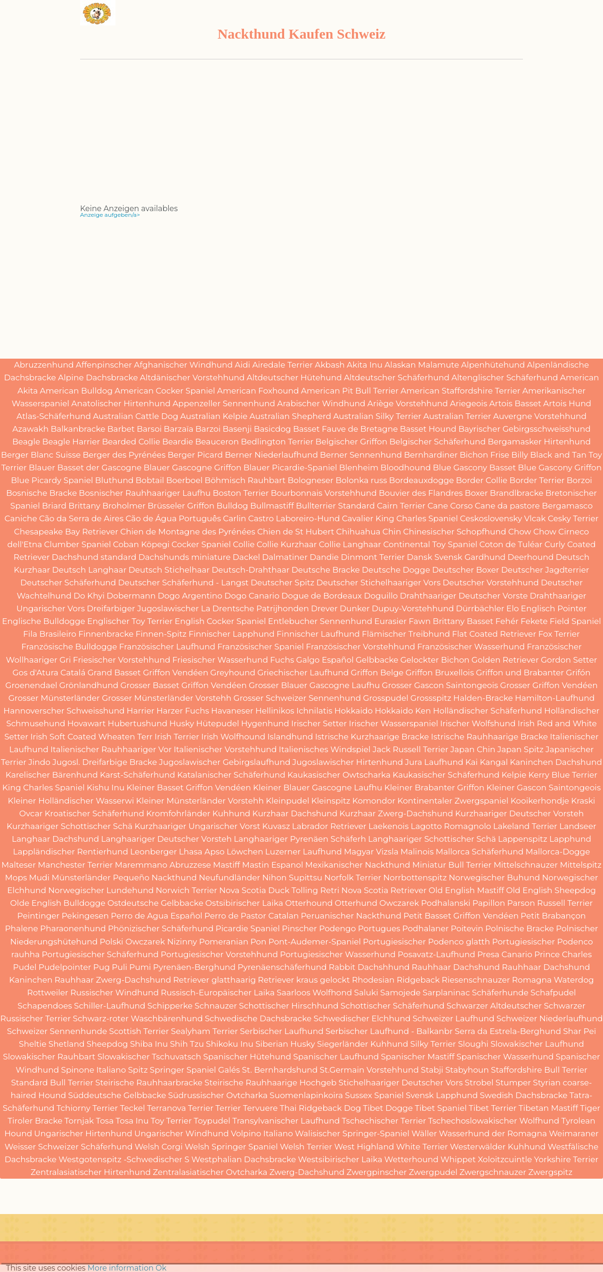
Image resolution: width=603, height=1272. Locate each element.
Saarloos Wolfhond (314, 992)
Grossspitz (430, 698)
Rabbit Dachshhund (369, 967)
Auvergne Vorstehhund (540, 416)
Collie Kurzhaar (287, 544)
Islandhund (290, 736)
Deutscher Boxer (465, 569)
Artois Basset (515, 403)
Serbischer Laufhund (281, 1031)
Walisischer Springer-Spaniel (352, 1133)
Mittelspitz (581, 865)
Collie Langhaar (350, 544)
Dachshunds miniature (185, 557)
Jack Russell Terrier (410, 749)
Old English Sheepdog (551, 890)
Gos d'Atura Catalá (48, 672)
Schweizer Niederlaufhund (550, 1018)
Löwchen (245, 851)
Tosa (105, 1120)
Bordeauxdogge (421, 480)
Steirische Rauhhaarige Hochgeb (270, 1082)
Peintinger (38, 915)
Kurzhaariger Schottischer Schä (69, 826)
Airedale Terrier (282, 364)
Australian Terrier (457, 416)
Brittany (84, 505)
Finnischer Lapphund (231, 634)
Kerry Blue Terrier (562, 775)
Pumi (140, 967)
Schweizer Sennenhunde (57, 1031)
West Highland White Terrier (391, 1146)
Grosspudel (385, 698)
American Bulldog (76, 390)
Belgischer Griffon (352, 441)
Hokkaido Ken (403, 710)
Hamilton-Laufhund (555, 698)
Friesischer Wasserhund (220, 660)
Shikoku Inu (229, 1044)
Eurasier (390, 621)
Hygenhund (265, 723)
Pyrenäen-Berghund (194, 967)
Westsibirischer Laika (340, 1159)
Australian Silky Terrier (377, 416)
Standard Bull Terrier (52, 1082)
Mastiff (226, 865)
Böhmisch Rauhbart (244, 480)
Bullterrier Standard (335, 505)
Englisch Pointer (554, 608)
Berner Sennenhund (361, 455)
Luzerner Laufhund (303, 851)
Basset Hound (428, 429)
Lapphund (570, 839)
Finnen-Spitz (161, 634)
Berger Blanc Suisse (41, 455)
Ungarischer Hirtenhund (83, 1133)
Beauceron (217, 441)
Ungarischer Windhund (181, 1133)
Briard (54, 505)
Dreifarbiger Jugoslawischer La (148, 608)
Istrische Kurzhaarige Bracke (372, 736)
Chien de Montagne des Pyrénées (187, 531)
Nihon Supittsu (292, 877)
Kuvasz (276, 826)
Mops (16, 877)
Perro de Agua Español (156, 915)
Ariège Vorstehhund (407, 403)
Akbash (330, 364)
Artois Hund (567, 403)
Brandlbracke (517, 493)
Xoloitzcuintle (505, 1159)
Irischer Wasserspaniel (393, 723)
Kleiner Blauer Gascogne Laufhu (317, 787)
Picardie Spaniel (247, 928)
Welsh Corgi (159, 1146)
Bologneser (310, 480)
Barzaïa (179, 429)
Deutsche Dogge (396, 569)
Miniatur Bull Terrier (451, 865)
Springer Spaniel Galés (195, 1070)
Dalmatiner (285, 557)
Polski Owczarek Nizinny (148, 941)
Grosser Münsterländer (54, 698)
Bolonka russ (361, 480)
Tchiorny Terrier (87, 1108)
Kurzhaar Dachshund (295, 813)
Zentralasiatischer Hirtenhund (91, 1172)
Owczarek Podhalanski (424, 903)
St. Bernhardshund (280, 1070)
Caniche (20, 518)
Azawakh (30, 429)
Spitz (138, 1070)
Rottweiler (47, 992)
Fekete (534, 621)
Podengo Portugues (359, 928)
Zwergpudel (433, 1172)
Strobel (479, 1082)
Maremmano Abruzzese (163, 865)
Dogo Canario (251, 595)
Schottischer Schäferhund (393, 1005)
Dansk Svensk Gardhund (456, 557)
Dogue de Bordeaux (321, 595)
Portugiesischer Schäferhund (100, 954)
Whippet (458, 1159)
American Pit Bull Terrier (350, 390)
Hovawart (86, 723)
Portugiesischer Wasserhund (338, 954)
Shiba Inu (149, 1044)
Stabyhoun (467, 1070)
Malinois (416, 851)
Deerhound (530, 557)
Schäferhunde (500, 992)
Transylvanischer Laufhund (286, 1120)
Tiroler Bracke (35, 1120)
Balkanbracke (77, 429)
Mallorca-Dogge (558, 851)
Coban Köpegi (141, 544)
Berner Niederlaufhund (271, 455)
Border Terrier (536, 480)
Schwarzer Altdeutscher (494, 1005)
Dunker (355, 608)
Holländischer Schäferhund (487, 710)
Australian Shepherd (291, 416)
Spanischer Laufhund (336, 1056)
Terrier (200, 1108)
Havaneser (232, 710)
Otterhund (356, 903)
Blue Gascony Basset (474, 467)
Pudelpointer (65, 967)
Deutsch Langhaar (89, 569)
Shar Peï (579, 1031)
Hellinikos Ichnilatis (294, 710)
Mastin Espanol (272, 865)
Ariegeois (468, 403)
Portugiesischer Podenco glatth (426, 941)
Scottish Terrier (139, 1031)
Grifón (578, 672)
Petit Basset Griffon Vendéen (461, 915)
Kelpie (513, 775)
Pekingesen (85, 915)
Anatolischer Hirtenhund (121, 403)
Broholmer (124, 505)
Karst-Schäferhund (137, 775)
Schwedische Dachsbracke (258, 1018)
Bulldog (232, 505)
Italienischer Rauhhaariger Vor (111, 749)
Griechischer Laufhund (303, 672)
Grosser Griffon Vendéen (549, 685)
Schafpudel (553, 992)
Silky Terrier (433, 1044)
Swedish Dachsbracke (523, 1095)
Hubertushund (138, 723)
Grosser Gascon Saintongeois (440, 685)
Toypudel (212, 1120)
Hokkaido (353, 710)
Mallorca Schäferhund (480, 851)
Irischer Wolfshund (477, 723)
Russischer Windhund (114, 992)
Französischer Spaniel (260, 646)
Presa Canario (504, 954)
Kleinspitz (330, 800)
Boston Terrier (240, 493)
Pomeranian (223, 941)
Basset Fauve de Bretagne (345, 429)
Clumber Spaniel (77, 544)
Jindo (39, 762)
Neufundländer (229, 877)
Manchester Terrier (75, 865)
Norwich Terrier (186, 890)
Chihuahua (358, 531)
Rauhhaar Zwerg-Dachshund (113, 980)
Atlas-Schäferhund (53, 416)
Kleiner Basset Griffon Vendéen (189, 787)
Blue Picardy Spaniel (52, 480)
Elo (512, 608)
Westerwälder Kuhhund (498, 1146)
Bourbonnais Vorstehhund (324, 493)
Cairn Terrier (401, 505)
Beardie (177, 441)
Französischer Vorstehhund (360, 646)
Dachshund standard (94, 557)
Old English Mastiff (466, 890)
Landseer (577, 826)
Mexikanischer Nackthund (357, 865)
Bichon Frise (484, 455)
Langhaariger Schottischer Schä (432, 839)
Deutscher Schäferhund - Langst (183, 582)
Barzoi (208, 429)
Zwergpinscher (377, 1172)
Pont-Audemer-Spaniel (315, 941)
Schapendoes (44, 1005)
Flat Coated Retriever (494, 634)
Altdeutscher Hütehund (294, 377)
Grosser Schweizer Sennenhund (297, 698)
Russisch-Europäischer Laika (218, 992)
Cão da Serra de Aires (81, 518)
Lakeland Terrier (525, 826)
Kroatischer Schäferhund (94, 813)
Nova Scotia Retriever (384, 890)
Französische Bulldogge (69, 646)
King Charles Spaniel (43, 787)
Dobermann (130, 595)
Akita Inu (365, 364)
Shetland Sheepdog (88, 1044)
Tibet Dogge (388, 1108)
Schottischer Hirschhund (288, 1005)
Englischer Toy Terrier (129, 621)
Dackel (246, 557)
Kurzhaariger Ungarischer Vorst (197, 826)
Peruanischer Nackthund (351, 915)
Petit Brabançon (553, 915)
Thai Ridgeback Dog (320, 1108)
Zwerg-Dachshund (307, 1172)
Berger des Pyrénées (123, 455)
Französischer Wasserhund (471, 646)
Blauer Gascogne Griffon (193, 467)
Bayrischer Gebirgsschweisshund (524, 429)
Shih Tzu (187, 1044)
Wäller (424, 1133)
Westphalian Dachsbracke (243, 1159)
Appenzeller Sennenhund (223, 403)
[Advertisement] (301, 139)
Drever (324, 608)
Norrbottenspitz (415, 877)
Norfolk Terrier (352, 877)
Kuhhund (231, 813)
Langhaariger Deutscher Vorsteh (166, 839)
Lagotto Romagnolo (451, 826)
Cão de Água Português (173, 518)
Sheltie (32, 1044)
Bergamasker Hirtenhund (539, 441)
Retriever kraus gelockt (304, 980)
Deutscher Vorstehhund (490, 582)
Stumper (513, 1082)
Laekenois (388, 826)
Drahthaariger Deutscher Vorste (464, 595)
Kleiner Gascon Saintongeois (543, 787)
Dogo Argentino (190, 595)
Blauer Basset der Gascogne (85, 467)
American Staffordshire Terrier (460, 390)
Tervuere (260, 1108)
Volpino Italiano (262, 1133)
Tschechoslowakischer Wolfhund (493, 1120)
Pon (258, 941)
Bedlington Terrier (277, 441)
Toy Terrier (171, 1120)
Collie (243, 544)
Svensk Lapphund (442, 1095)
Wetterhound (411, 1159)
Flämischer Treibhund (406, 634)
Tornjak (79, 1120)
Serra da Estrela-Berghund (508, 1031)
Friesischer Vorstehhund (122, 660)
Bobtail (150, 480)
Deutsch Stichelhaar (169, 569)
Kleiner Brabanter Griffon (434, 787)
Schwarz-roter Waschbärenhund (138, 1018)
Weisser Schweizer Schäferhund (69, 1146)
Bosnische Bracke (41, 493)
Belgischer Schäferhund (437, 441)
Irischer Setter (319, 723)
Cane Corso (450, 505)
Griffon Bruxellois (440, 672)
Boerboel (184, 480)
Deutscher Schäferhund (68, 582)
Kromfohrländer (178, 813)
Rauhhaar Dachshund (456, 967)
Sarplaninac (446, 992)
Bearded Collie (131, 441)
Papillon (489, 903)
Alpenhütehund (493, 364)
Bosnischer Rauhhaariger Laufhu (145, 493)
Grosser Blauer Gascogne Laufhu (314, 685)
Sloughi (473, 1044)
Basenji (237, 429)
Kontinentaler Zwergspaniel (452, 800)
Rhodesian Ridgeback (396, 980)
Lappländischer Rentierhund (70, 851)
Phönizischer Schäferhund (160, 928)
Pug (101, 967)
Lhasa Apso (202, 851)
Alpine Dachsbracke (98, 377)
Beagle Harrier (71, 441)
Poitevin (467, 928)
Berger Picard (195, 455)
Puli (119, 967)
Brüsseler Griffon (180, 505)
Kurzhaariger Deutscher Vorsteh (519, 813)
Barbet (121, 429)
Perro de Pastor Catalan (251, 915)
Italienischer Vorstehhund (225, 749)
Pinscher (299, 928)
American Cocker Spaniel (164, 390)
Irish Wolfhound (233, 736)
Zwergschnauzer (492, 1172)
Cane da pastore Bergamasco (534, 505)
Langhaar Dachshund (55, 839)
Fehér (506, 621)
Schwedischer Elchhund (362, 1018)
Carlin (234, 518)
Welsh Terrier (306, 1146)
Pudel (25, 967)
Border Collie (481, 480)
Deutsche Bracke (326, 569)
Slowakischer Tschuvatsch (149, 1056)
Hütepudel (217, 723)
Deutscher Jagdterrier (545, 569)
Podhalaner (425, 928)
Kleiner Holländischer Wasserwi (71, 800)
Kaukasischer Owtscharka (339, 775)
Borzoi (579, 480)
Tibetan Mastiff (548, 1108)
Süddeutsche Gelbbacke (117, 1095)
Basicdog (272, 429)
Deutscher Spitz (282, 582)
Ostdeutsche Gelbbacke (155, 903)
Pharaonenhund (73, 928)
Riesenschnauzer (476, 980)
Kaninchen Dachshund (556, 762)
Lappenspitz (522, 839)
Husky (181, 723)
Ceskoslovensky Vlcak (503, 518)
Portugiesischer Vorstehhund (219, 954)
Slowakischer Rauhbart (49, 1056)
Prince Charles (563, 954)
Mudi (39, 877)
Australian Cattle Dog (135, 416)
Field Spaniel (575, 621)
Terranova (166, 1108)
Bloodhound (406, 467)
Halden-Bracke (483, 698)
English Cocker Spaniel (220, 621)
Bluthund (114, 480)
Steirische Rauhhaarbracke (149, 1082)
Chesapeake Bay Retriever (66, 531)
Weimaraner (574, 1133)
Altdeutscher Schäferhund (396, 377)
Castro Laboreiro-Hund (294, 518)
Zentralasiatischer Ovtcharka (210, 1172)
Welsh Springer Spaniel (231, 1146)
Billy (519, 455)
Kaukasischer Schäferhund (445, 775)
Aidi (242, 364)
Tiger (590, 1108)
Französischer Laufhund (167, 646)
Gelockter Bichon (435, 660)
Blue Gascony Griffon (560, 467)
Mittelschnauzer (526, 865)
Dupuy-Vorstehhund (413, 608)
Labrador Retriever (329, 826)
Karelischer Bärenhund (52, 775)
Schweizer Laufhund (454, 1018)
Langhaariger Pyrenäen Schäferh (300, 839)
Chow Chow (532, 531)
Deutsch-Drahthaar (250, 569)
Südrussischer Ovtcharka (218, 1095)
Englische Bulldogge (43, 621)
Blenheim (359, 467)
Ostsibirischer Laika (244, 903)
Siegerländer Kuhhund (362, 1044)
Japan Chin (473, 749)
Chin (392, 531)
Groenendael (31, 685)
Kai (471, 762)
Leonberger (153, 851)
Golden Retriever (505, 660)
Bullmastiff (272, 505)
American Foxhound (258, 390)
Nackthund (173, 877)
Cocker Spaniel (201, 544)
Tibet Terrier (493, 1108)
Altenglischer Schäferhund (504, 377)
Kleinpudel (287, 800)
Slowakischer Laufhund (537, 1044)
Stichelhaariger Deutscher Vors (401, 1082)
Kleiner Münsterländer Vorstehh (200, 800)
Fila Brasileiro (49, 634)
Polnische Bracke (519, 928)
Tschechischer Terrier (384, 1120)
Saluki (366, 992)
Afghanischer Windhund (183, 364)
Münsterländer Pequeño (100, 877)
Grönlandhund (88, 685)
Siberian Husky (285, 1044)
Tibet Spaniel (440, 1108)
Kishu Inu (105, 787)
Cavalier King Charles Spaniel (400, 518)
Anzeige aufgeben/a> (110, 214)
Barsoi (149, 429)
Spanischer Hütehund (247, 1056)
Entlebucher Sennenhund (320, 621)
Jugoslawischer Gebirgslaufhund (224, 762)
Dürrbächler (480, 608)
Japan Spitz (520, 749)
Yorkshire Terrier (566, 1159)
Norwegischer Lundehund (101, 890)
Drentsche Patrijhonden (260, 608)
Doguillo (381, 595)
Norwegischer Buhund (494, 877)
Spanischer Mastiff (417, 1056)
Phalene (21, 928)
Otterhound (309, 903)
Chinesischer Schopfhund (454, 531)
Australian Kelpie (214, 416)
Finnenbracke (105, 634)
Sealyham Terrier (204, 1031)
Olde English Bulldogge (58, 903)
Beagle (26, 441)
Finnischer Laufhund (318, 634)
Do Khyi (89, 595)
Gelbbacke (377, 660)
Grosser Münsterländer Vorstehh (166, 698)
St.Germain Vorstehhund (369, 1070)
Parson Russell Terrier (550, 903)
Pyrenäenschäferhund (281, 967)
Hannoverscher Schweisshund (63, 710)
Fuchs (282, 660)
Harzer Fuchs (182, 710)
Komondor (374, 800)
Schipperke (170, 1005)
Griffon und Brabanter (520, 672)
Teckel (132, 1108)
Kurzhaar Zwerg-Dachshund (396, 813)
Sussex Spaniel (374, 1095)
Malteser (18, 865)
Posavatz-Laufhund (436, 954)
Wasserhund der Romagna (493, 1133)
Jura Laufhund (434, 762)
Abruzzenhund (44, 364)
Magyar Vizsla (371, 851)
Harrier (141, 710)
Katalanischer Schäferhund (231, 775)
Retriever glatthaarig (214, 980)
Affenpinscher (104, 364)
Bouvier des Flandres (421, 493)
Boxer (476, 493)
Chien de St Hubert (295, 531)
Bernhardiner (431, 455)
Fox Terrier (558, 634)
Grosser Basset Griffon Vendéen (183, 685)
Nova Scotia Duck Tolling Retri (279, 890)
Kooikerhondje (540, 800)
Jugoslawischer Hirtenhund (348, 762)
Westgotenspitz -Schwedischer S (123, 1159)
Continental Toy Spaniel (430, 544)
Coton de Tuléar (511, 544)
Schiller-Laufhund (110, 1005)
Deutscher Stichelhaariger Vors (378, 582)
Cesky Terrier (573, 518)
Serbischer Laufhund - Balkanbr (389, 1031)
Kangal (494, 762)
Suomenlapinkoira (306, 1095)
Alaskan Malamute (421, 364)
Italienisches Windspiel (325, 749)
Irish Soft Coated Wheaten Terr (91, 736)
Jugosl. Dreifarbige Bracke (104, 762)
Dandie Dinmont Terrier (357, 557)
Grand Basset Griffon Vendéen (148, 672)
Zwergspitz (550, 1172)
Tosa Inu (131, 1120)
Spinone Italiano (93, 1070)
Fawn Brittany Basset (450, 621)
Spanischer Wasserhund (505, 1056)
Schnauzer (216, 1005)
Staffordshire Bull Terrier (539, 1070)
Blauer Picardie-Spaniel (290, 467)
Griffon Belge (377, 672)
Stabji (432, 1070)
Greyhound (232, 672)
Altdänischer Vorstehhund (192, 377)
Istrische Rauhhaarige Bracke (489, 736)
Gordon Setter (569, 660)
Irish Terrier (177, 736)
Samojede (400, 992)
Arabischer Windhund (321, 403)
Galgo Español (324, 660)
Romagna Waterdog (553, 980)
